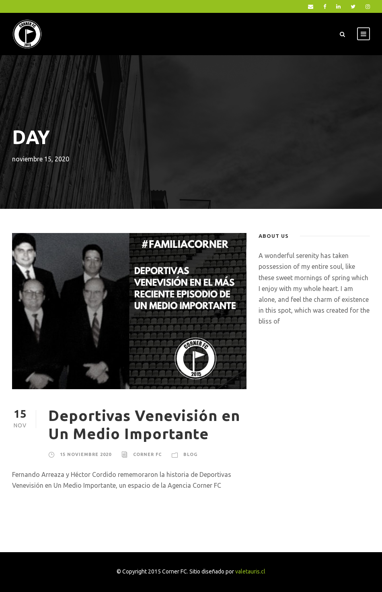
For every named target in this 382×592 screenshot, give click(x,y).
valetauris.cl (250, 571)
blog (190, 454)
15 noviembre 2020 (85, 454)
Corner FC (147, 454)
